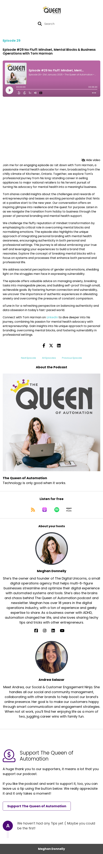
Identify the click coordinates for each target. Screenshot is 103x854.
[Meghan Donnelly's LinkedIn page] (55, 631)
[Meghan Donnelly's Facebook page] (38, 631)
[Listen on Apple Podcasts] (44, 509)
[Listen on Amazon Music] (69, 509)
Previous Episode (72, 357)
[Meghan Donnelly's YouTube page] (64, 631)
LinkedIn (53, 317)
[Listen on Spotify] (57, 509)
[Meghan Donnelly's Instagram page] (47, 631)
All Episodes (49, 357)
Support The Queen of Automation (36, 806)
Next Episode (28, 357)
